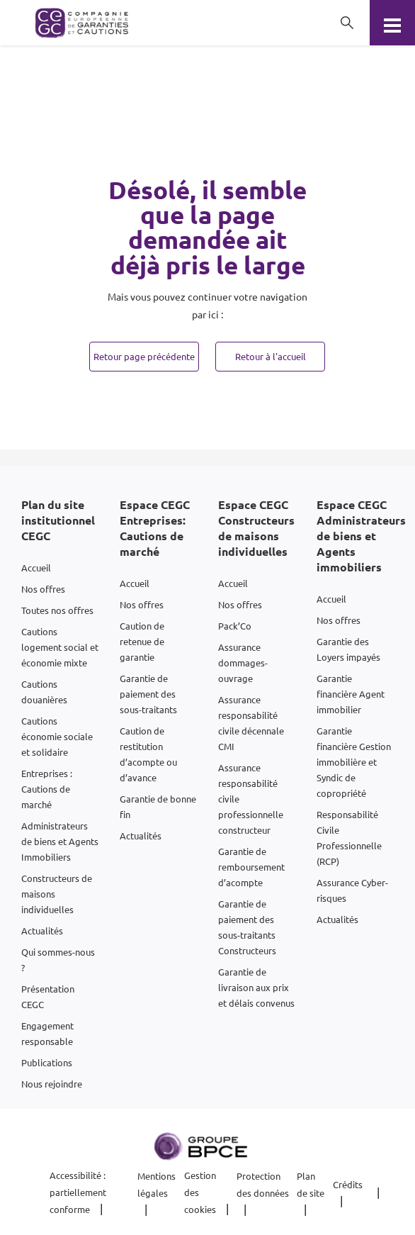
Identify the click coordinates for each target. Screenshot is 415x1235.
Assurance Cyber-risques (352, 890)
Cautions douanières (44, 691)
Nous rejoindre (51, 1084)
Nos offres (43, 589)
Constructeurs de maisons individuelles (56, 893)
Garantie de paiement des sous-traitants (148, 693)
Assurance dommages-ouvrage (243, 662)
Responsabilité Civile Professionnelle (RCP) (349, 837)
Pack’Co (234, 626)
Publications (46, 1062)
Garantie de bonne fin (158, 806)
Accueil (36, 567)
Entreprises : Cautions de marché (46, 788)
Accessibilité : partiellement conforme (78, 1192)
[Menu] (392, 22)
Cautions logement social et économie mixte (59, 647)
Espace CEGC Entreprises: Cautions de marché (155, 528)
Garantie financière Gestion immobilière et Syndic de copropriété (354, 762)
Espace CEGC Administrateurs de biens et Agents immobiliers (361, 535)
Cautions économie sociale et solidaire (57, 736)
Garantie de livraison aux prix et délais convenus (256, 987)
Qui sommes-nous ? (58, 959)
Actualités (42, 930)
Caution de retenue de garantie (142, 641)
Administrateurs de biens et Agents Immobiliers (59, 841)
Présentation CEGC (47, 996)
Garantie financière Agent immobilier (351, 693)
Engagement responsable (47, 1033)
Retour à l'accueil (270, 356)
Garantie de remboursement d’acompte (251, 866)
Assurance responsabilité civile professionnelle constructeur (250, 798)
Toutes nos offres (57, 610)
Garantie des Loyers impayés (348, 649)
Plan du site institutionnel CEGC (58, 520)
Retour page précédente (144, 356)
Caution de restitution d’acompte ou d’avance (148, 754)
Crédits (348, 1184)
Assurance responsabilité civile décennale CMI (251, 722)
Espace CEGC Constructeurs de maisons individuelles (256, 528)
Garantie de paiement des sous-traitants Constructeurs (247, 927)
